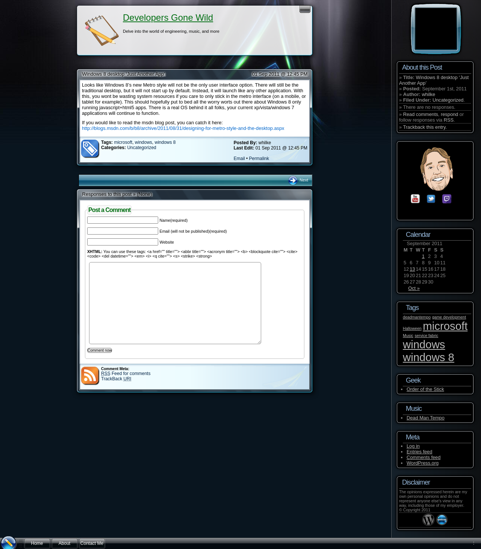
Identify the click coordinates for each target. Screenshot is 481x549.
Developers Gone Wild (168, 17)
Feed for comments (125, 373)
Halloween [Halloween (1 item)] (412, 328)
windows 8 (165, 142)
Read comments (420, 114)
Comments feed (423, 457)
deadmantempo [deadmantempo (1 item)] (417, 317)
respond (449, 114)
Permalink (259, 158)
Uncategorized (141, 147)
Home (37, 543)
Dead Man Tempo (426, 418)
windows (143, 142)
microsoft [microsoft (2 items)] (445, 326)
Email (239, 158)
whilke (428, 94)
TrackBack (116, 378)
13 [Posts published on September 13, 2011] (412, 269)
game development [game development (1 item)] (449, 317)
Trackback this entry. (425, 127)
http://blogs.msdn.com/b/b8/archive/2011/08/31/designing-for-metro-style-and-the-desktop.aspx (183, 128)
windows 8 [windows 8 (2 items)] (428, 357)
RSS (449, 120)
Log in (413, 446)
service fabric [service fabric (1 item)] (426, 335)
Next (297, 180)
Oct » (414, 288)
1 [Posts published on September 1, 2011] (423, 256)
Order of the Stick (425, 389)
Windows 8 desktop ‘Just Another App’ (123, 74)
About (64, 543)
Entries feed (419, 451)
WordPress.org (423, 463)
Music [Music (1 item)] (408, 335)
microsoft (123, 142)
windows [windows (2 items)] (424, 344)
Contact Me (91, 543)
